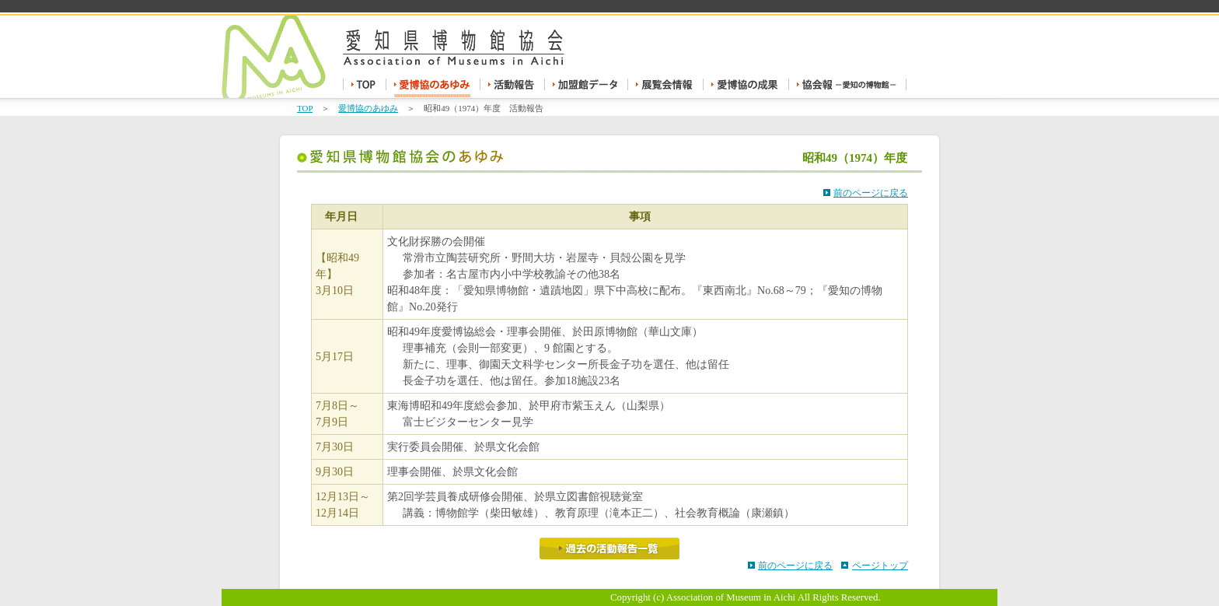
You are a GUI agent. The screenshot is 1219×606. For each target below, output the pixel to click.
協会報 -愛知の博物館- (847, 88)
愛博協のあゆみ (433, 88)
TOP (364, 88)
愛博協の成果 (746, 88)
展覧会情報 (666, 88)
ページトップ (880, 565)
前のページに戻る (870, 192)
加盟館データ (586, 88)
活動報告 (512, 88)
